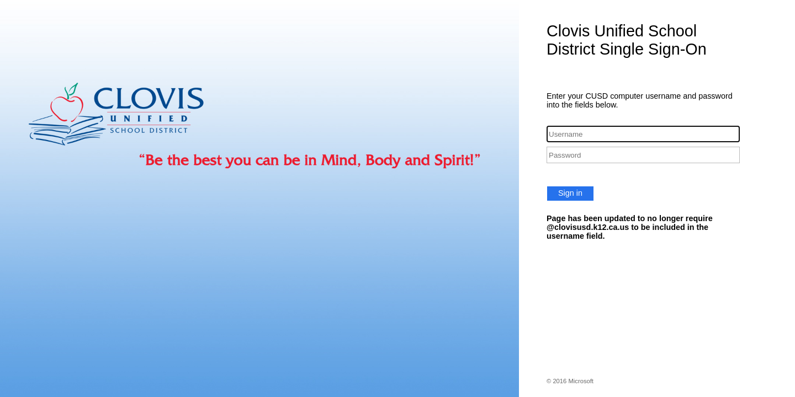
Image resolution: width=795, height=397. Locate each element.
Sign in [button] (570, 193)
